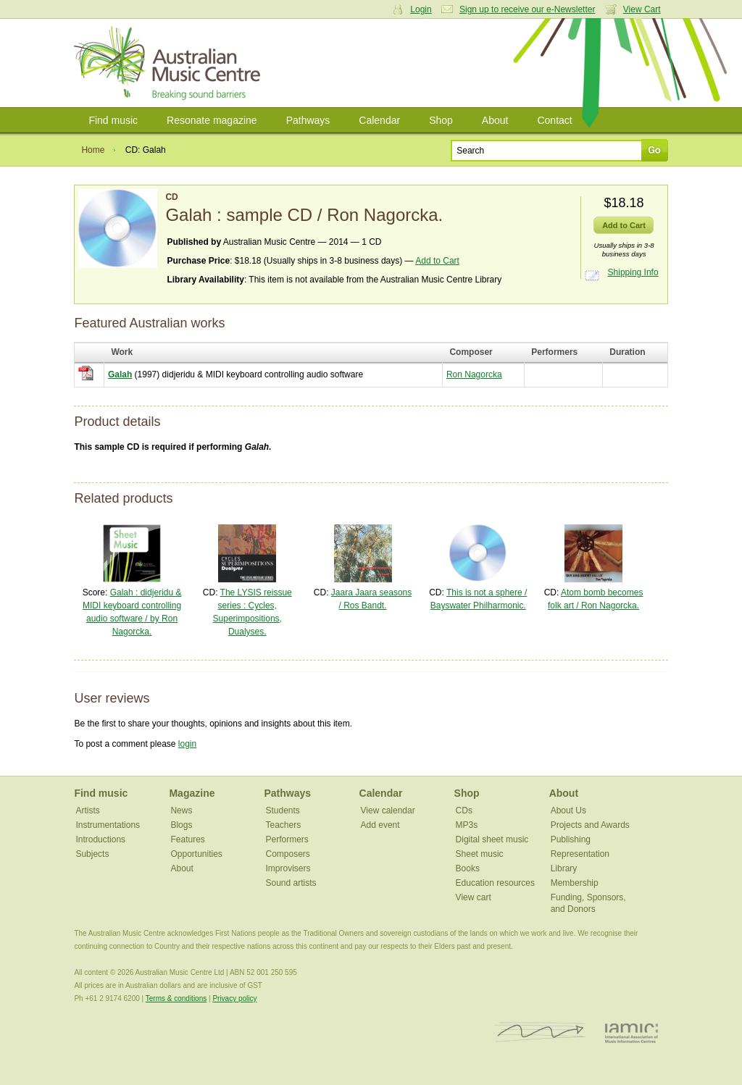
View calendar (388, 810)
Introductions (100, 839)
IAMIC (631, 1032)
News (181, 810)
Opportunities (196, 854)
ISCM (540, 1032)
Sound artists (291, 883)
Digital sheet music (492, 839)
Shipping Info (633, 272)
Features (187, 839)
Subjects (92, 854)
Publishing (571, 839)
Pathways (308, 120)
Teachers (283, 825)
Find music (113, 120)
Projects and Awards (590, 825)
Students (283, 810)
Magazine (191, 793)
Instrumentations (107, 825)
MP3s (467, 825)
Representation (580, 854)
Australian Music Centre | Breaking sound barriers (170, 63)
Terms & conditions (176, 998)
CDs (464, 810)
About (495, 120)
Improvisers (288, 868)
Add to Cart (437, 261)
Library (564, 868)
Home (92, 150)
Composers (288, 854)
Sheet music (480, 854)
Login (420, 9)
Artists (87, 810)
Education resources (495, 883)
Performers (287, 839)
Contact (554, 120)
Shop (441, 120)
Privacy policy (234, 998)
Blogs (181, 825)
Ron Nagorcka (474, 374)
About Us (568, 810)
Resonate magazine (212, 120)
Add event (380, 825)
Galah (120, 374)
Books (468, 868)
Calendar (379, 120)
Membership (575, 883)
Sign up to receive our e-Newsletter (527, 9)
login (187, 744)
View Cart (642, 9)
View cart (473, 897)
